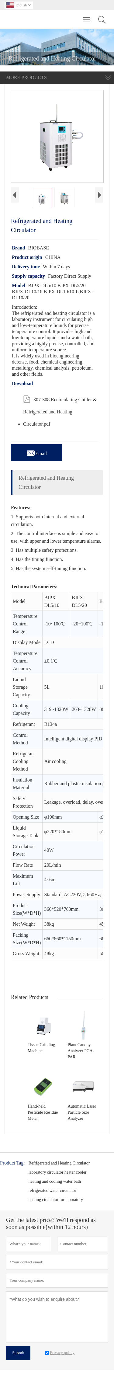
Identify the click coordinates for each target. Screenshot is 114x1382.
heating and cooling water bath (55, 1181)
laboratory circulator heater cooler (58, 1172)
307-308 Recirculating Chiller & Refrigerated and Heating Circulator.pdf (60, 409)
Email (36, 451)
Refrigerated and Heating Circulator (59, 1163)
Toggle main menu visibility (87, 16)
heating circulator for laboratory (56, 1199)
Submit (18, 1353)
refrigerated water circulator (52, 1190)
